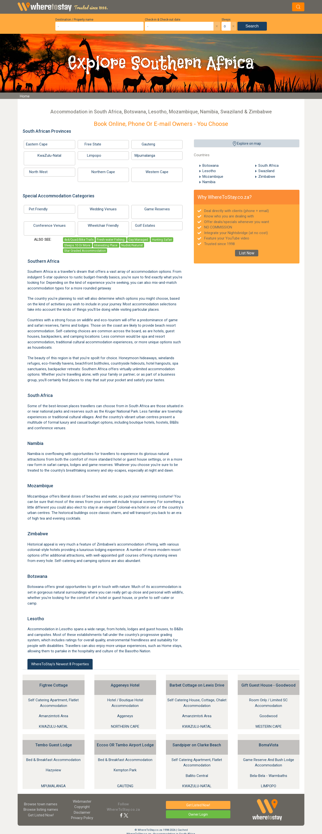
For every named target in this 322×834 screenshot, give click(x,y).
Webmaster (82, 801)
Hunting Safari (162, 239)
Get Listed (41, 815)
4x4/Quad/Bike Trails (79, 239)
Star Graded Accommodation (85, 250)
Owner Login (198, 814)
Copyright (82, 807)
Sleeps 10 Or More (77, 245)
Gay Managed (138, 239)
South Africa (268, 165)
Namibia (208, 182)
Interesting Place (106, 245)
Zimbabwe (266, 176)
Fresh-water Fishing (111, 239)
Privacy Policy (82, 818)
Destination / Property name (74, 19)
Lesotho (209, 171)
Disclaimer (82, 812)
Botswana (210, 165)
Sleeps (226, 19)
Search (252, 26)
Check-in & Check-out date (162, 19)
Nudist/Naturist (132, 245)
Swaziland (266, 171)
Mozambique (212, 176)
